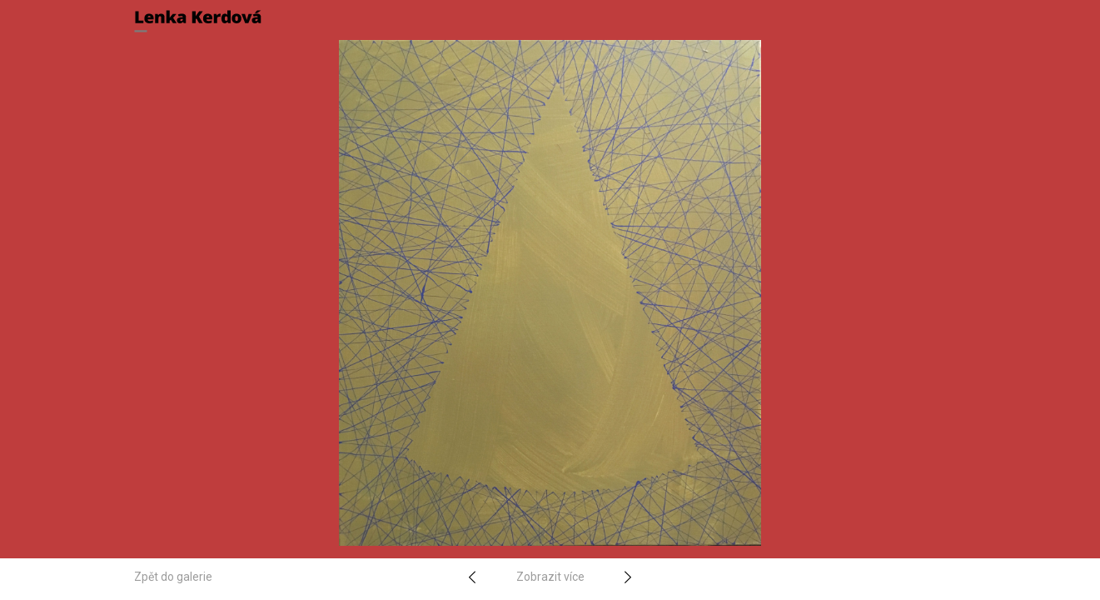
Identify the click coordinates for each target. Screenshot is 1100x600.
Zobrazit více (550, 576)
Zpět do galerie (173, 576)
